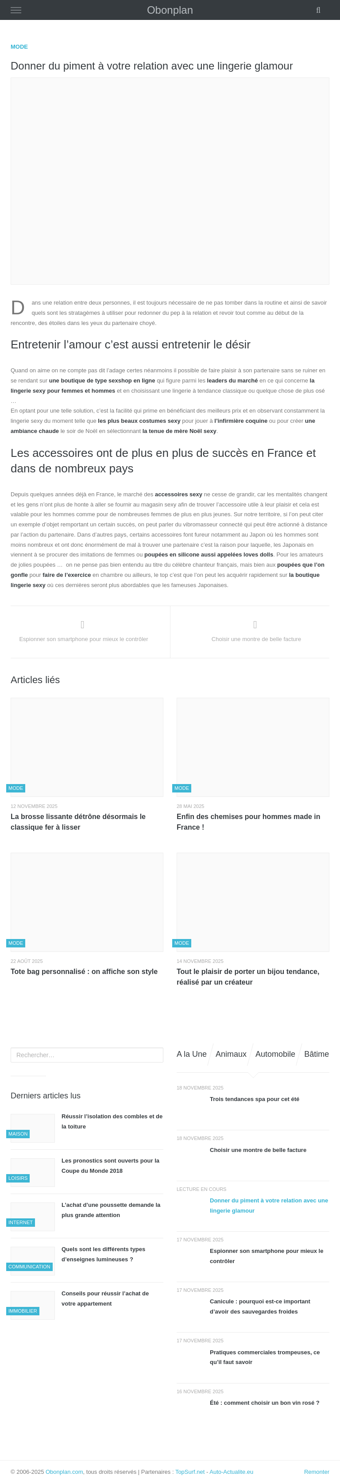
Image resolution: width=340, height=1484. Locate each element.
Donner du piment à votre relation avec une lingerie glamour (269, 1205)
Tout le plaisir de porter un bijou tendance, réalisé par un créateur (248, 977)
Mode (19, 46)
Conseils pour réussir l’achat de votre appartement (105, 1298)
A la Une (192, 1054)
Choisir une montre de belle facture (258, 1150)
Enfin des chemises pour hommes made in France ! (249, 822)
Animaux (231, 1054)
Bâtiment (320, 1054)
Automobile (275, 1054)
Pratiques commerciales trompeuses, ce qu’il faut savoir (265, 1357)
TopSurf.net (190, 1472)
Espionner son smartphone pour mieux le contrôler (266, 1256)
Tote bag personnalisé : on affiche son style (84, 971)
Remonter (316, 1472)
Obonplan (170, 10)
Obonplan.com (64, 1472)
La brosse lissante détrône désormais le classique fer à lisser (78, 822)
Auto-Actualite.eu (231, 1472)
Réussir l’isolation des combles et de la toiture (112, 1121)
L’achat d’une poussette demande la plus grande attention (111, 1210)
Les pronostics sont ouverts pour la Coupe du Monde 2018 (110, 1165)
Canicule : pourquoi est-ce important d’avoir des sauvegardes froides (260, 1306)
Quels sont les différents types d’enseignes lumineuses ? (103, 1254)
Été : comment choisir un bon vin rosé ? (265, 1402)
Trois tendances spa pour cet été (254, 1099)
